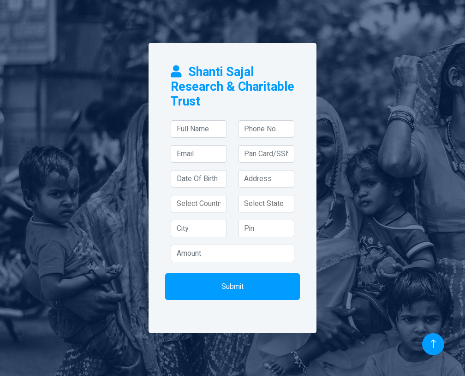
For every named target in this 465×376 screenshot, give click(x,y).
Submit (232, 286)
